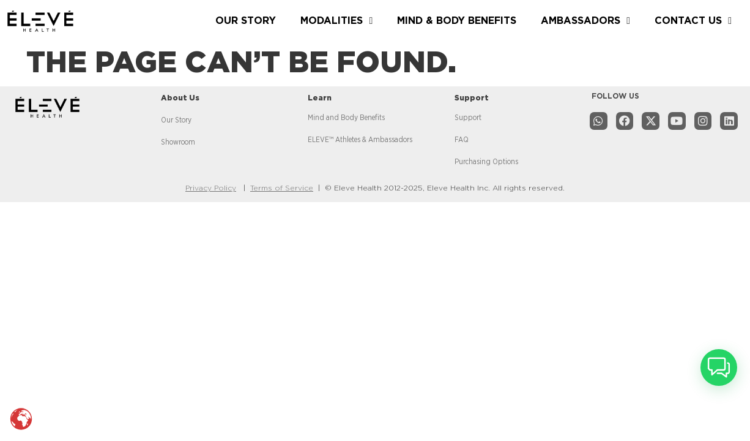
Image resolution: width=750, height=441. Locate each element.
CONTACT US (693, 21)
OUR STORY (245, 21)
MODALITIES (336, 21)
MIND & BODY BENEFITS (456, 21)
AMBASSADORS (585, 21)
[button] (718, 367)
